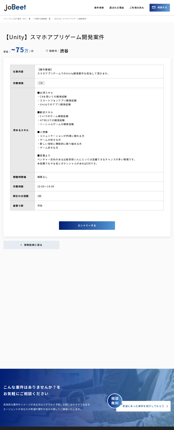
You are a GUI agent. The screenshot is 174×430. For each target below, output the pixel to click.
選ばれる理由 (116, 7)
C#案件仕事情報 (40, 18)
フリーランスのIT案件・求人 (15, 18)
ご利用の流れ (136, 7)
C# (41, 83)
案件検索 (99, 7)
